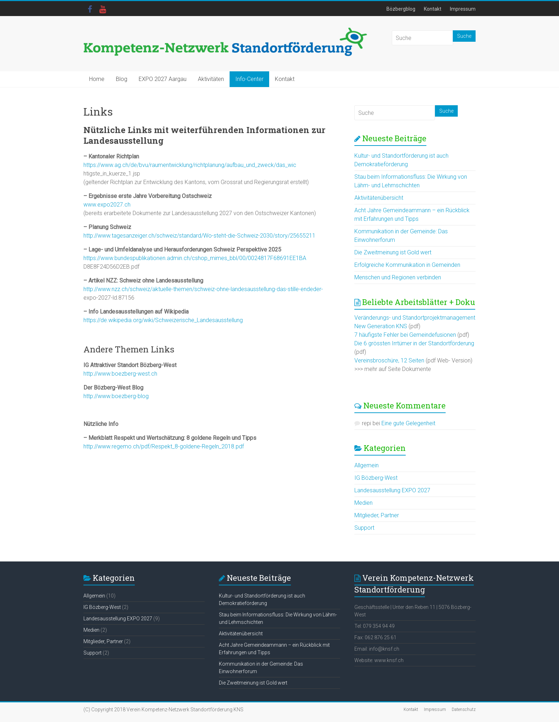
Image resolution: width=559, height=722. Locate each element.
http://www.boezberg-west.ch (120, 373)
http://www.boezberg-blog (116, 396)
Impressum (463, 9)
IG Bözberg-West (376, 477)
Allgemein (366, 465)
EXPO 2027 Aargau (162, 79)
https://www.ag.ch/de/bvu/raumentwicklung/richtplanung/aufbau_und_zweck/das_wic (189, 165)
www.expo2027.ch (106, 204)
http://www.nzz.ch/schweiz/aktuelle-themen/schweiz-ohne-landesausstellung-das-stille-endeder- (203, 289)
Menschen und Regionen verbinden (397, 277)
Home (96, 79)
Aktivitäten (211, 79)
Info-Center (249, 79)
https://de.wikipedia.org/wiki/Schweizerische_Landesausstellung (163, 320)
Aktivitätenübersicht (378, 197)
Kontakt (432, 9)
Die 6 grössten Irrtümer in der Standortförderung (414, 343)
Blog (121, 79)
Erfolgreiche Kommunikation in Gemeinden (407, 264)
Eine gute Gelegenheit (408, 423)
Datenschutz (464, 709)
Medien (363, 502)
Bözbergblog (400, 9)
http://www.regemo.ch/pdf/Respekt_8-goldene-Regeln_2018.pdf (163, 446)
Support (364, 527)
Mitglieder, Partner (376, 515)
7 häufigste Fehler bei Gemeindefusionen (405, 334)
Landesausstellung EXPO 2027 (392, 490)
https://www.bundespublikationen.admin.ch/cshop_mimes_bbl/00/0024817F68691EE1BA (194, 258)
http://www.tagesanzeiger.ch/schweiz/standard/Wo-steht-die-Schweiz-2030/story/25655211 (199, 235)
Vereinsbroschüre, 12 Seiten (389, 360)
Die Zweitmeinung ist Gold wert (392, 252)
